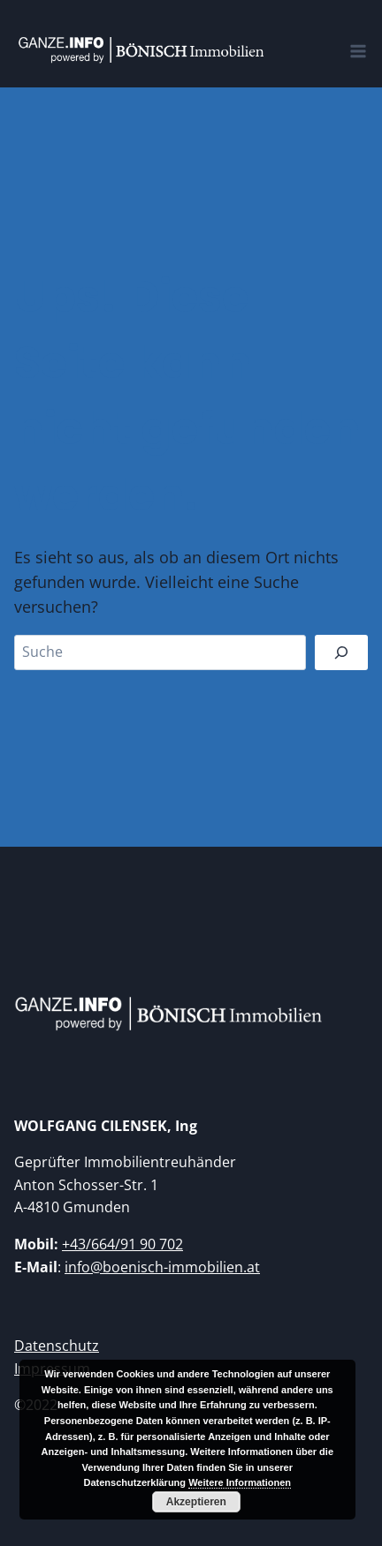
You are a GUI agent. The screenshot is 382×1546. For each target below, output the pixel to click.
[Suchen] (341, 652)
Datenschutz (56, 1345)
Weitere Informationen (239, 1482)
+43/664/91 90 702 (122, 1244)
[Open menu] (362, 41)
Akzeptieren (196, 1502)
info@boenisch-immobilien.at (162, 1267)
